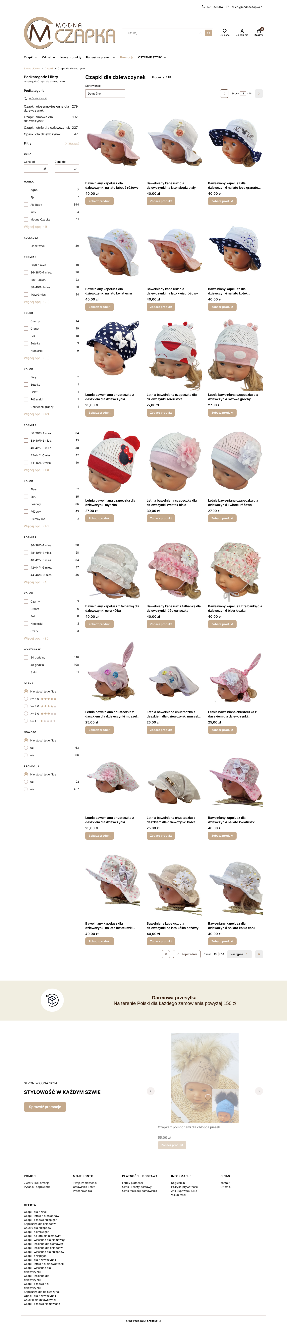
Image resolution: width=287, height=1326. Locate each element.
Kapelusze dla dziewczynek (42, 1291)
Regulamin (178, 1182)
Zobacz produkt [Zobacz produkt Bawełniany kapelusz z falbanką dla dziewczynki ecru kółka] (99, 624)
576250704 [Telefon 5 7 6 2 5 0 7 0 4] (215, 7)
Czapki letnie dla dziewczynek (51, 128)
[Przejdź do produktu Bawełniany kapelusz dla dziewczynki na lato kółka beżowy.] (174, 883)
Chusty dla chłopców (37, 1227)
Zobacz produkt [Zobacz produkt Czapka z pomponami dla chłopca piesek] (172, 1145)
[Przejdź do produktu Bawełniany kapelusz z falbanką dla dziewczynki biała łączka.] (235, 565)
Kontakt (225, 1182)
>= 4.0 (43, 706)
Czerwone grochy (42, 406)
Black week (37, 245)
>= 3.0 (43, 713)
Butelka (35, 343)
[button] (208, 33)
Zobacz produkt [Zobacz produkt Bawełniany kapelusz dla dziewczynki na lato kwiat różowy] (161, 306)
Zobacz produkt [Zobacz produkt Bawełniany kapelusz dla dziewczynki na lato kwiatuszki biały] (99, 941)
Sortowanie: (93, 85)
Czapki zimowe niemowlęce (42, 1303)
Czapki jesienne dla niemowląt (43, 1243)
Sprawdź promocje (45, 1107)
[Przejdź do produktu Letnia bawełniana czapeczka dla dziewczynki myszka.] (112, 460)
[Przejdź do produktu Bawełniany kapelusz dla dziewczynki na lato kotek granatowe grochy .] (235, 248)
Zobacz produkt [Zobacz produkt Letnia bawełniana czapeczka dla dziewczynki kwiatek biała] (161, 518)
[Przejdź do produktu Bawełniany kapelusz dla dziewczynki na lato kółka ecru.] (235, 883)
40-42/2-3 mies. (41, 448)
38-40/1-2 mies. (41, 440)
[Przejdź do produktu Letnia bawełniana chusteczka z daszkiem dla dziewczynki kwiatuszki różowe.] (235, 671)
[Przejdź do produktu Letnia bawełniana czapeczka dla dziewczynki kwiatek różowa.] (235, 460)
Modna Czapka (40, 219)
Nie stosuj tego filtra (43, 691)
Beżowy (35, 504)
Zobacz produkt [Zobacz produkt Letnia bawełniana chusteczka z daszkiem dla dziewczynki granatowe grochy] (99, 412)
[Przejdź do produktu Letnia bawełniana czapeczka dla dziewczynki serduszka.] (174, 354)
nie (32, 755)
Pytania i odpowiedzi (37, 1186)
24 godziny (37, 657)
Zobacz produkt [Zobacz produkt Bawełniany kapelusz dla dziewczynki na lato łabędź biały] (161, 201)
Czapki (49, 68)
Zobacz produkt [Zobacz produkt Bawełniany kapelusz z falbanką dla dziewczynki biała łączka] (222, 624)
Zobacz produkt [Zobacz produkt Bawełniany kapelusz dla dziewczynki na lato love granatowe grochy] (222, 201)
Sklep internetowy (142, 1320)
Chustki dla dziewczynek (40, 1299)
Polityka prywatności (184, 1186)
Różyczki (36, 399)
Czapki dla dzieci (35, 1211)
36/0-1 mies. (38, 265)
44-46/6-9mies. (40, 462)
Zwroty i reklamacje (36, 1182)
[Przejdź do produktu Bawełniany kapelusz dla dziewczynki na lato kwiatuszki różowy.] (235, 777)
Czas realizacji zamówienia (139, 1190)
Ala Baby (36, 204)
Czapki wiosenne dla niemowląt (44, 1239)
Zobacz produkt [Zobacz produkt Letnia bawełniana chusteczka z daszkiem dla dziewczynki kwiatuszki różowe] (222, 729)
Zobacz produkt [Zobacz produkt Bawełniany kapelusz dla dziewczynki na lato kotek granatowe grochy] (222, 306)
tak (32, 747)
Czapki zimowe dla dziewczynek (51, 119)
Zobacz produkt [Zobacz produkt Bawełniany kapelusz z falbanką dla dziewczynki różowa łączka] (161, 624)
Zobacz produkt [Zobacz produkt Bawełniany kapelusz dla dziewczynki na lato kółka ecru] (222, 941)
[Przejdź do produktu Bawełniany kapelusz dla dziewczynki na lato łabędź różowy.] (112, 142)
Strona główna (32, 68)
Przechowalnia (82, 1190)
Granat (34, 328)
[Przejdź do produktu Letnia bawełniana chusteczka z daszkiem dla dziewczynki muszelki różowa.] (112, 671)
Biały (33, 377)
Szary (34, 631)
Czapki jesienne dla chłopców (43, 1247)
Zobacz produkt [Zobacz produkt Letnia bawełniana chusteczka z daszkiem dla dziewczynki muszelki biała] (161, 729)
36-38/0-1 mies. (41, 272)
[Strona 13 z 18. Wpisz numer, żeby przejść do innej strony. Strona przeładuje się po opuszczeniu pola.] (243, 93)
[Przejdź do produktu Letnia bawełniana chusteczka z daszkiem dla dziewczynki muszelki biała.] (174, 671)
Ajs (32, 197)
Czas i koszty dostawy (137, 1186)
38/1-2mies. (38, 279)
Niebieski (36, 350)
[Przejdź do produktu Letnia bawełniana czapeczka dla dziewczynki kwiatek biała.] (174, 460)
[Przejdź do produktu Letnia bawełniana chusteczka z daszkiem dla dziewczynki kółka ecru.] (174, 777)
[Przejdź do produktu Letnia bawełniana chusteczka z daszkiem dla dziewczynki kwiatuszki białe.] (112, 777)
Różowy (35, 511)
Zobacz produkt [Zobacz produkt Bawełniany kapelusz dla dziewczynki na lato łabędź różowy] (99, 201)
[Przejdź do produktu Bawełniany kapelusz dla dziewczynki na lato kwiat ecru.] (112, 248)
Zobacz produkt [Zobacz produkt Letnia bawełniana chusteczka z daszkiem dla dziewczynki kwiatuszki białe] (99, 835)
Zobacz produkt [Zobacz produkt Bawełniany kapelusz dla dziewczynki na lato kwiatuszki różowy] (222, 835)
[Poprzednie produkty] (187, 954)
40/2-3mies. (38, 294)
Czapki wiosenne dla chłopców (44, 1251)
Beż (32, 336)
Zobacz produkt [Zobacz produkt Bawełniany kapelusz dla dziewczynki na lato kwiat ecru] (99, 306)
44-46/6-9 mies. (41, 575)
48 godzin (37, 664)
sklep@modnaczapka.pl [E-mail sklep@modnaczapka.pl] (247, 7)
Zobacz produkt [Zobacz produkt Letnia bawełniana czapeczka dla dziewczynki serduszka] (161, 412)
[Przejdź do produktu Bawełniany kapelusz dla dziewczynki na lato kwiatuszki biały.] (112, 883)
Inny (33, 212)
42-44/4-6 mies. (41, 567)
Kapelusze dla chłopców (40, 1223)
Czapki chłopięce (35, 1255)
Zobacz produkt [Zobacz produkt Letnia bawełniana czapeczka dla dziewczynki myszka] (99, 518)
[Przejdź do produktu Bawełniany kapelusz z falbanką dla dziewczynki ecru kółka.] (112, 565)
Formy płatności (132, 1182)
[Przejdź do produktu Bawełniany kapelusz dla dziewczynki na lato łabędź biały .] (174, 142)
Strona (235, 93)
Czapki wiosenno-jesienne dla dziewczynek (51, 108)
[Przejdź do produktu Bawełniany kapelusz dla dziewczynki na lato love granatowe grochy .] (235, 142)
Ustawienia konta (84, 1186)
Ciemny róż (37, 519)
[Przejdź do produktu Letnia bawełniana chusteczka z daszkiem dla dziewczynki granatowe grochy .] (112, 354)
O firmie (225, 1186)
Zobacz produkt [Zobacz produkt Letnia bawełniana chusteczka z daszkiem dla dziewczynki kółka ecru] (161, 835)
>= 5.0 (43, 698)
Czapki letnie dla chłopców (41, 1215)
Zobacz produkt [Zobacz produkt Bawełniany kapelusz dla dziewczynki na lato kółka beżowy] (161, 941)
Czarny (35, 321)
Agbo (33, 190)
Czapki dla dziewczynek (40, 1259)
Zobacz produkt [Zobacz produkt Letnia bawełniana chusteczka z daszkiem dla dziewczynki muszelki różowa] (99, 729)
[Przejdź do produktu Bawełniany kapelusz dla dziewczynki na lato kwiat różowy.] (174, 248)
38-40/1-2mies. (40, 287)
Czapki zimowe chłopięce (40, 1219)
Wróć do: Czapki (35, 98)
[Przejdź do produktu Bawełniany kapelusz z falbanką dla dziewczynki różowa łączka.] (174, 565)
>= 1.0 (43, 721)
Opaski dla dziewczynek (51, 134)
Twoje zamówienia (85, 1182)
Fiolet (33, 392)
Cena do (60, 161)
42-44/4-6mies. (40, 455)
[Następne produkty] (239, 954)
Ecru (33, 496)
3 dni (33, 672)
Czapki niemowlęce (36, 1231)
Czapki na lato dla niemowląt (42, 1235)
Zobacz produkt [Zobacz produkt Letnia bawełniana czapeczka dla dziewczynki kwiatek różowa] (222, 518)
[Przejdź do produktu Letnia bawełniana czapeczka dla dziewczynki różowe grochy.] (235, 354)
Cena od (29, 161)
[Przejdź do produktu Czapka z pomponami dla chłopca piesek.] (205, 1078)
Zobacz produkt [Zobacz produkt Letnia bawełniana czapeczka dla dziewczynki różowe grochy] (222, 412)
